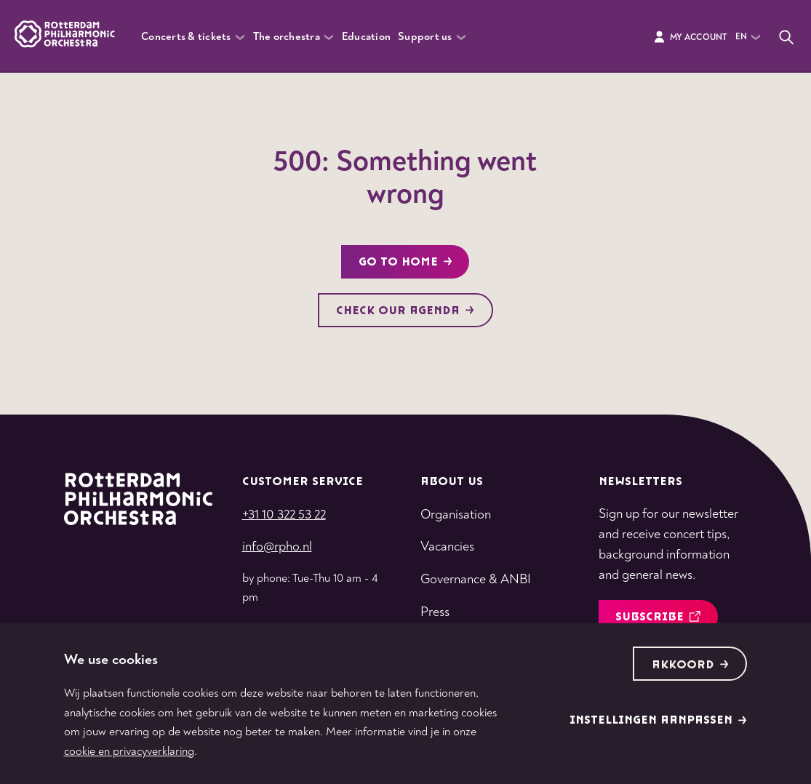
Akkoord (690, 665)
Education (366, 37)
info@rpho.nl (277, 546)
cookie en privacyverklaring (129, 751)
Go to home (405, 262)
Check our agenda (405, 311)
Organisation (455, 514)
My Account (690, 37)
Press (435, 612)
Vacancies (447, 546)
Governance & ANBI (475, 579)
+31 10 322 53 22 (284, 514)
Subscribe (657, 617)
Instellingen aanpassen (658, 720)
